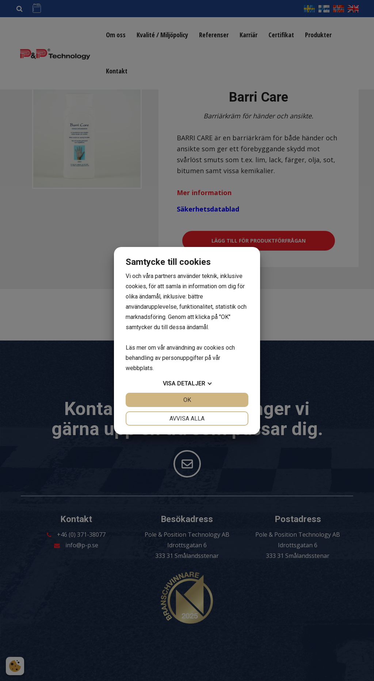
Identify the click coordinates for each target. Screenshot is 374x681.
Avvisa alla (187, 418)
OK (187, 399)
